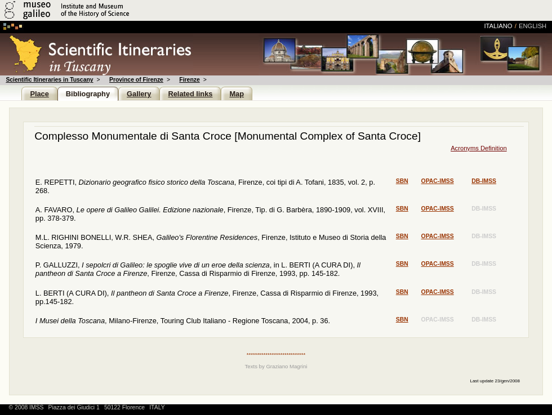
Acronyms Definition (478, 148)
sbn (402, 181)
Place (39, 94)
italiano (498, 26)
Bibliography (88, 94)
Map (236, 94)
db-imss (483, 181)
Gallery (139, 94)
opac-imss (437, 181)
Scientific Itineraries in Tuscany (49, 80)
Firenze (189, 80)
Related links (190, 94)
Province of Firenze (136, 80)
